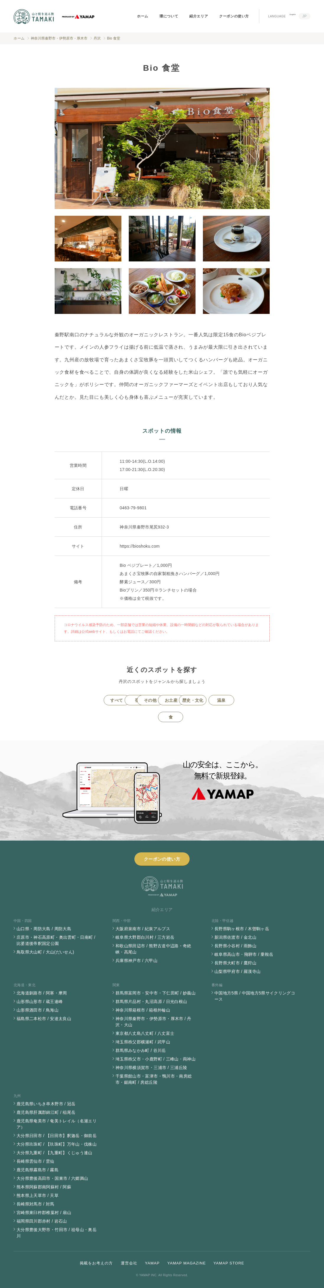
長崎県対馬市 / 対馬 (35, 1204)
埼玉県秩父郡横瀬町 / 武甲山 (142, 1042)
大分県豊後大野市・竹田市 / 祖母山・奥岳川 (57, 1232)
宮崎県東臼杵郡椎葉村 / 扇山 (44, 1212)
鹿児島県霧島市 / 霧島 (37, 1169)
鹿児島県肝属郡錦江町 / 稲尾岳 (46, 1112)
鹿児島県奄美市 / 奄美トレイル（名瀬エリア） (57, 1124)
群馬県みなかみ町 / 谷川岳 (140, 1050)
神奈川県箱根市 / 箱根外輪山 (142, 1010)
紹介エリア (198, 16)
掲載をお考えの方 (96, 1263)
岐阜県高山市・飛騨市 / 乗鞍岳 (243, 954)
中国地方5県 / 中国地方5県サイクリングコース (254, 996)
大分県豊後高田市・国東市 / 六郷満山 (52, 1178)
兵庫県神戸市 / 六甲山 (136, 960)
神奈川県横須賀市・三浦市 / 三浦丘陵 (151, 1067)
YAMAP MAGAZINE (186, 1263)
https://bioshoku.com (139, 546)
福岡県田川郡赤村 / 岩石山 (42, 1221)
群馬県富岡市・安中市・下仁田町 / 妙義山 (155, 993)
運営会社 (129, 1263)
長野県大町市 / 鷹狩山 (235, 963)
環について (168, 16)
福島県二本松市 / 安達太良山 (44, 1018)
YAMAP (152, 1263)
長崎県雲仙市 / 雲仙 (35, 1161)
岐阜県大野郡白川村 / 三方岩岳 (144, 937)
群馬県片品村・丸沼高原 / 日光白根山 (151, 1001)
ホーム (142, 16)
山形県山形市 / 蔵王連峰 (40, 1001)
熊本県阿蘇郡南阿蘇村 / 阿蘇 (44, 1187)
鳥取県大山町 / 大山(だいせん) (45, 952)
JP (304, 16)
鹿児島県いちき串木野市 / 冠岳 (46, 1103)
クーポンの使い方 (234, 16)
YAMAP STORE (229, 1263)
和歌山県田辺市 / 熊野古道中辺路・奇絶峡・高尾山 (153, 948)
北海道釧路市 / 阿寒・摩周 (42, 993)
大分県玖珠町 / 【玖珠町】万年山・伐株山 (57, 1144)
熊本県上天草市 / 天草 (37, 1195)
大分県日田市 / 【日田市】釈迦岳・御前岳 (57, 1135)
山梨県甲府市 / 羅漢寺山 (237, 971)
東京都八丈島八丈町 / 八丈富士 (144, 1033)
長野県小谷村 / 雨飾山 (235, 945)
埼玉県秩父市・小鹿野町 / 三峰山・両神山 (155, 1059)
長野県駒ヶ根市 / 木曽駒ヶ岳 (241, 928)
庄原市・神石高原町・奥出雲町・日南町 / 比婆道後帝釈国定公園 (56, 940)
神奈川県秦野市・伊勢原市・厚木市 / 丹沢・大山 (153, 1021)
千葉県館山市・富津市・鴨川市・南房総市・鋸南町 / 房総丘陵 (153, 1079)
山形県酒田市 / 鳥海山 (37, 1010)
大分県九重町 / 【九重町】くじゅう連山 (54, 1152)
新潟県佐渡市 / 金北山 (235, 937)
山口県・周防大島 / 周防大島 (44, 928)
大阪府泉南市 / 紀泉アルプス (142, 928)
